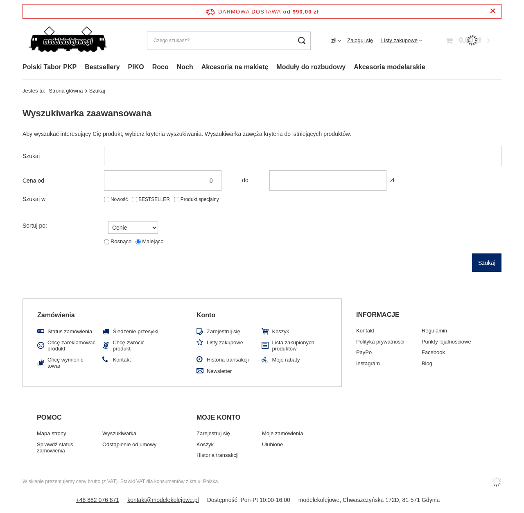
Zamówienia (56, 315)
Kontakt (122, 360)
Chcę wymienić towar (65, 363)
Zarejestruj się (223, 331)
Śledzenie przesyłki (135, 331)
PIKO (136, 66)
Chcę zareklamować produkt (71, 345)
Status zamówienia (69, 331)
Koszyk (280, 331)
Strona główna (66, 91)
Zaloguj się (360, 40)
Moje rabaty (286, 360)
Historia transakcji (228, 360)
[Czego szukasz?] (229, 41)
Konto (205, 315)
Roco (160, 66)
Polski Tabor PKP (50, 66)
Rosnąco (121, 241)
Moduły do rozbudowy (311, 66)
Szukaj (31, 156)
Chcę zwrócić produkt (128, 345)
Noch (185, 66)
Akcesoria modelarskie (389, 66)
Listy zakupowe (399, 40)
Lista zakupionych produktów (293, 345)
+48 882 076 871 (98, 500)
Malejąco (152, 241)
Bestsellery (102, 66)
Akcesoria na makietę (235, 66)
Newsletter (219, 371)
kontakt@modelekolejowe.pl (163, 500)
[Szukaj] (301, 41)
